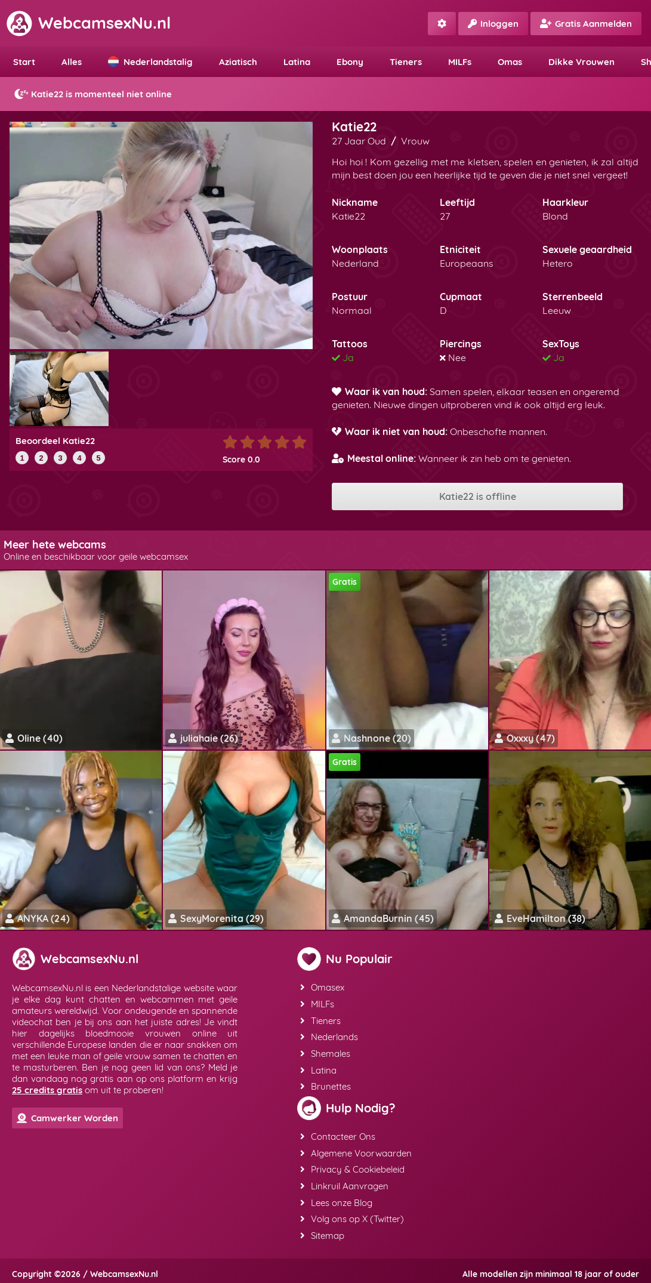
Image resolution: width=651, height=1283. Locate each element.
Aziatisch (238, 61)
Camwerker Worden (67, 1118)
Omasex (322, 987)
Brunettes (325, 1084)
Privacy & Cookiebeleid (352, 1165)
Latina (296, 61)
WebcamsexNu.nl (88, 23)
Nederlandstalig (150, 61)
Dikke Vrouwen (581, 61)
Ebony (350, 61)
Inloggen (493, 23)
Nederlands (328, 1035)
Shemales (325, 1051)
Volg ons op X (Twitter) (351, 1214)
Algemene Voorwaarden (355, 1149)
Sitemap (322, 1230)
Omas (510, 61)
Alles (71, 61)
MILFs (459, 61)
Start (24, 61)
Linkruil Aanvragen (344, 1182)
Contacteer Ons (337, 1133)
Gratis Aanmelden (586, 23)
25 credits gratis (47, 1090)
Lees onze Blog (336, 1198)
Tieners (406, 61)
